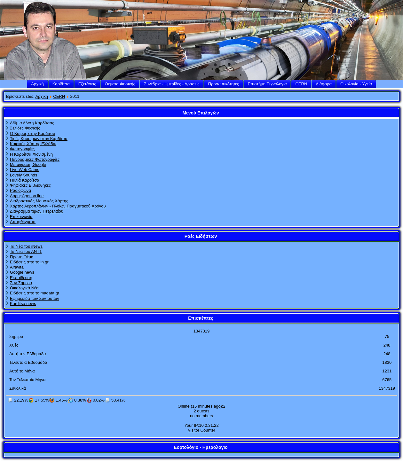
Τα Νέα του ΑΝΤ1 (26, 251)
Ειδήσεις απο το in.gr (29, 262)
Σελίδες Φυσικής (25, 128)
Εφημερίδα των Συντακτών (34, 298)
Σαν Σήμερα (21, 282)
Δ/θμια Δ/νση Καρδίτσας (32, 123)
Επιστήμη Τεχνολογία (267, 84)
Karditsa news (23, 303)
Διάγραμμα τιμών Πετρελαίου (36, 211)
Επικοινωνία (21, 216)
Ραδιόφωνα (20, 190)
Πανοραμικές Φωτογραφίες (34, 159)
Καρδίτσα (61, 84)
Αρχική (37, 84)
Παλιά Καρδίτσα (24, 180)
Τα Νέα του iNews (26, 246)
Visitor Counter (201, 430)
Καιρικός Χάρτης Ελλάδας (33, 143)
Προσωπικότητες (223, 84)
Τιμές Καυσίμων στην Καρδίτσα (38, 138)
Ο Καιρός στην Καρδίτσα (32, 133)
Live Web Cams (24, 169)
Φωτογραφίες (22, 148)
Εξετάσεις (87, 84)
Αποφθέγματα (23, 221)
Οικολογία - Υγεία (356, 84)
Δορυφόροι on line (27, 195)
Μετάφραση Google (28, 164)
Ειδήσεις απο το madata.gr (34, 293)
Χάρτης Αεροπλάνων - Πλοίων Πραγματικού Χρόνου (58, 206)
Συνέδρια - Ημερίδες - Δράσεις (172, 84)
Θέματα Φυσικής (120, 84)
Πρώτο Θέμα (21, 256)
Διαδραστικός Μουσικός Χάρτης (39, 201)
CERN (301, 84)
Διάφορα (324, 84)
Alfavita (17, 267)
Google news (22, 272)
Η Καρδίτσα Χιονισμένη (31, 154)
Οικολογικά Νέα (24, 287)
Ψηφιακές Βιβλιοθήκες (30, 185)
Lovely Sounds (23, 175)
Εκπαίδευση (21, 277)
